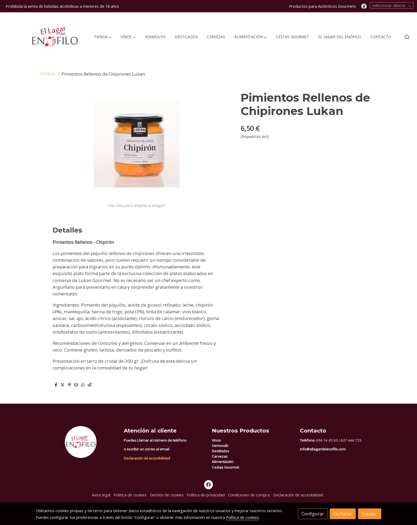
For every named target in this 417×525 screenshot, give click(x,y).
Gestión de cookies (167, 494)
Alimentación (222, 461)
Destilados (220, 451)
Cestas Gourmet (225, 467)
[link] (43, 37)
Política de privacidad (206, 494)
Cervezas (220, 456)
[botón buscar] (406, 37)
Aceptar (370, 514)
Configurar (312, 514)
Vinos (216, 440)
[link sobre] (76, 442)
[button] (102, 36)
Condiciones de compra (249, 494)
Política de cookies (130, 494)
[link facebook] (364, 6)
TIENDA (47, 74)
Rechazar (342, 514)
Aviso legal (101, 494)
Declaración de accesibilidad (147, 458)
